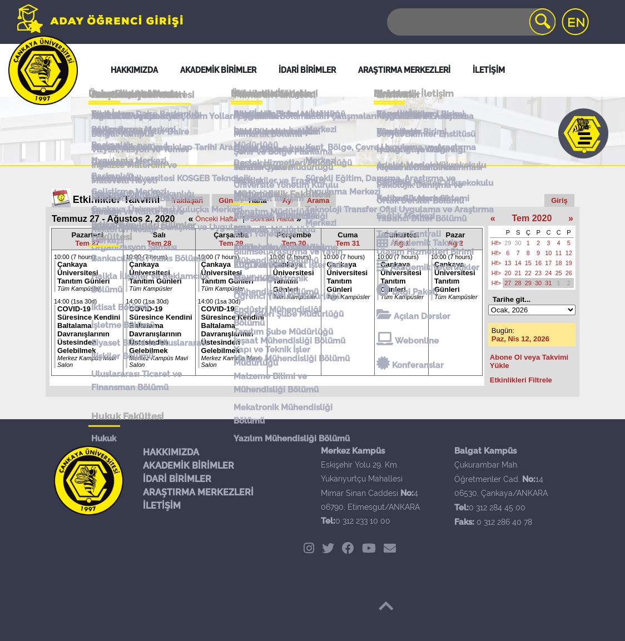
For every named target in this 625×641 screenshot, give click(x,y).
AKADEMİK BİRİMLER (188, 465)
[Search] (470, 22)
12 (569, 253)
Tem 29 (231, 243)
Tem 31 (347, 243)
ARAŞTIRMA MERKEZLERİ (198, 492)
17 (548, 263)
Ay (286, 200)
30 (518, 243)
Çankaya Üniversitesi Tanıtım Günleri (83, 272)
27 (507, 283)
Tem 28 (159, 243)
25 (558, 273)
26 (569, 273)
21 (518, 273)
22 (528, 273)
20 (507, 273)
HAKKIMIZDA (171, 452)
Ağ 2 (455, 243)
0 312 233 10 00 (362, 520)
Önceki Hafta (216, 219)
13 (507, 263)
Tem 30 (294, 243)
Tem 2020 (532, 218)
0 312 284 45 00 (497, 507)
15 (528, 263)
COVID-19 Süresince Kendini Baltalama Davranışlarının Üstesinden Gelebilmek (88, 330)
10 (548, 253)
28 (518, 283)
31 (548, 283)
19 (569, 263)
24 (548, 273)
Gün (226, 200)
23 (538, 273)
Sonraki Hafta (272, 219)
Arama (318, 200)
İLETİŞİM (162, 505)
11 (558, 253)
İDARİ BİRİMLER (177, 479)
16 (538, 263)
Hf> (496, 243)
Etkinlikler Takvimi (116, 199)
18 (558, 263)
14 (518, 263)
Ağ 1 (401, 243)
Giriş (559, 200)
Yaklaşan (188, 200)
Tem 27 (87, 243)
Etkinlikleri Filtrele (521, 380)
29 (507, 243)
